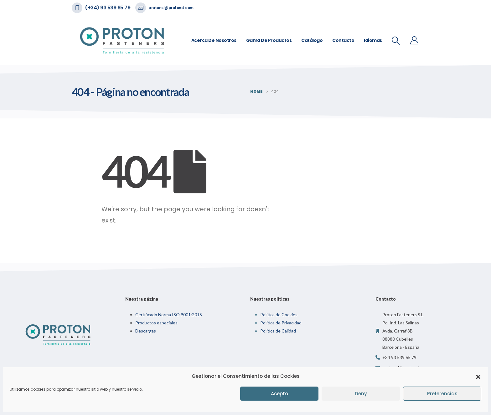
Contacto (343, 40)
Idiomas (373, 40)
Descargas (145, 330)
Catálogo (312, 40)
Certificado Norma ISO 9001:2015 (168, 314)
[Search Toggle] (396, 41)
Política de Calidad (278, 330)
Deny (361, 393)
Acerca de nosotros (213, 40)
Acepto (279, 393)
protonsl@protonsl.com (171, 7)
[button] (478, 376)
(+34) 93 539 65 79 (107, 7)
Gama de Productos (269, 40)
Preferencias (442, 393)
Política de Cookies (278, 314)
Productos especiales (156, 322)
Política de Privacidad (281, 322)
